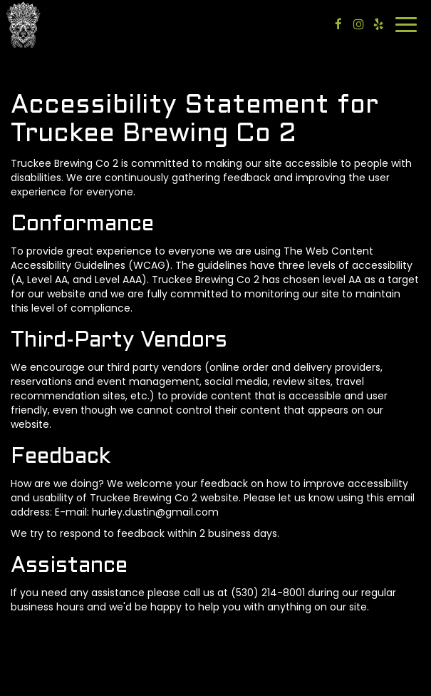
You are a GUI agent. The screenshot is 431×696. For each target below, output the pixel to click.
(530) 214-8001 (268, 592)
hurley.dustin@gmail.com (155, 512)
